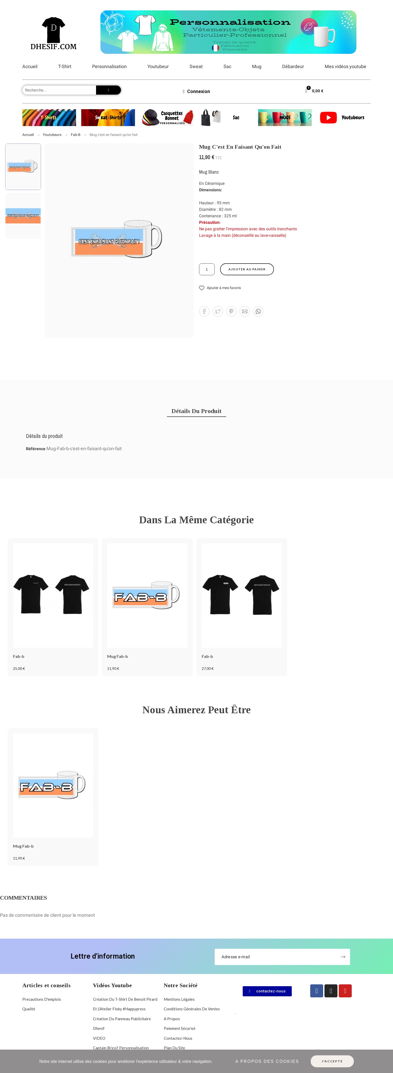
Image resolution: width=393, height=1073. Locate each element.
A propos (172, 1018)
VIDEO (99, 1038)
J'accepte (332, 1061)
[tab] (196, 411)
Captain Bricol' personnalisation (121, 1047)
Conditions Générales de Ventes (192, 1008)
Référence (36, 448)
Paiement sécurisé (179, 1028)
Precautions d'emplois (41, 999)
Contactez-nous (178, 1038)
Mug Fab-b (117, 656)
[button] (220, 287)
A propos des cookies (267, 1061)
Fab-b (18, 656)
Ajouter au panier (247, 269)
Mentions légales (179, 999)
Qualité (28, 1008)
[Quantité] (207, 269)
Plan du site (174, 1047)
